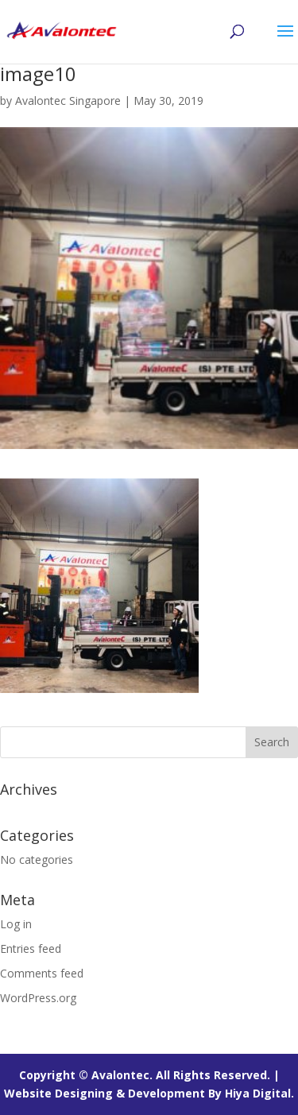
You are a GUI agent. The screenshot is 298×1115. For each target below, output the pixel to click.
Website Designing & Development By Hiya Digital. (149, 1093)
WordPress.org (38, 997)
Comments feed (41, 973)
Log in (16, 923)
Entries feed (30, 948)
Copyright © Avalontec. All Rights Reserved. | (149, 1074)
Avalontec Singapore (68, 100)
